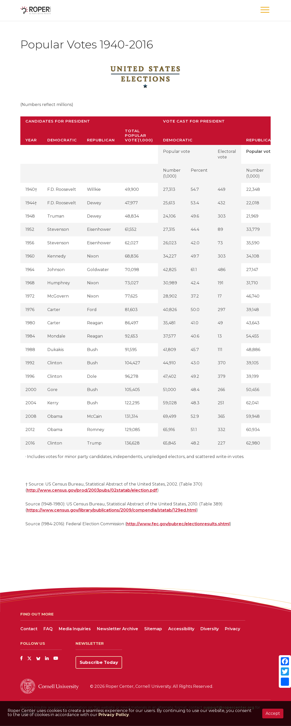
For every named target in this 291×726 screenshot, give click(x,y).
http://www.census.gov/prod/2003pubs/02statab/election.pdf (92, 490)
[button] (264, 10)
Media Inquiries (75, 628)
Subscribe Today (99, 662)
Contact (28, 628)
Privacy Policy (113, 714)
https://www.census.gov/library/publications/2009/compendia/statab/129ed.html (111, 510)
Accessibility (181, 628)
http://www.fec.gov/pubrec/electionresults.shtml (178, 523)
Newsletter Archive (117, 628)
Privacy (232, 628)
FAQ (48, 628)
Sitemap (153, 628)
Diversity (209, 628)
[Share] (285, 682)
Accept (273, 713)
